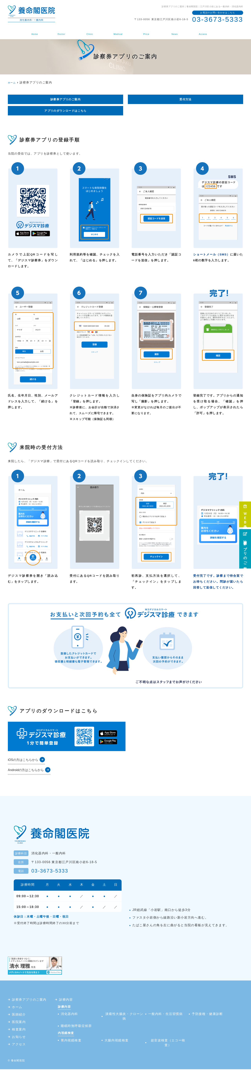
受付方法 (185, 99)
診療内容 (117, 32)
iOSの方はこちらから (23, 760)
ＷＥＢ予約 (245, 514)
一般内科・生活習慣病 (165, 1014)
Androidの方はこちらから (26, 770)
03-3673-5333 (51, 871)
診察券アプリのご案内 (245, 549)
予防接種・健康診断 (207, 1014)
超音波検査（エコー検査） (168, 1043)
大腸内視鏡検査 (117, 1041)
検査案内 (144, 32)
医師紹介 (63, 32)
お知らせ (172, 32)
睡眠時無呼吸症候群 (76, 1026)
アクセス (199, 32)
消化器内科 (69, 1014)
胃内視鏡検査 (71, 1041)
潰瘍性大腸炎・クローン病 (124, 1017)
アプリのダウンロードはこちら (65, 111)
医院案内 (90, 32)
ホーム (38, 32)
